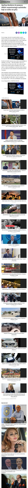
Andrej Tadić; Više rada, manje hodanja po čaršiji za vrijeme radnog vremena (14, 111)
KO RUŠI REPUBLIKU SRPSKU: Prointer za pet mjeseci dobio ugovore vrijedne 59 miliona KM (14, 156)
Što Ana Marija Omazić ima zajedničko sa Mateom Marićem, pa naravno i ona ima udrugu (14, 230)
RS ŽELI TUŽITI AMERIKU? (14, 245)
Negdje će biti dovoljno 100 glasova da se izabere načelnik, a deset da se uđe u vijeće (14, 364)
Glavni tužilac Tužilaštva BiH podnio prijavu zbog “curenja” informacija (14, 260)
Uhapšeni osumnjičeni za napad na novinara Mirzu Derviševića (14, 334)
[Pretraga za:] (26, 1)
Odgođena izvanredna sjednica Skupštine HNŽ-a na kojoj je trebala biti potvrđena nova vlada (14, 379)
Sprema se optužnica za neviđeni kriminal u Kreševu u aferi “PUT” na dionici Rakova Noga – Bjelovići (14, 126)
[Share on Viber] (19, 33)
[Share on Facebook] (16, 33)
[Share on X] (23, 33)
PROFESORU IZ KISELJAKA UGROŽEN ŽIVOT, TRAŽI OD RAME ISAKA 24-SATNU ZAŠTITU (14, 171)
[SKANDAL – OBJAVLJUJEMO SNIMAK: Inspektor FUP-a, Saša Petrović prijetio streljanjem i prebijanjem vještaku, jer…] (14, 414)
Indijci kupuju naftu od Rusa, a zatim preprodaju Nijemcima (14, 200)
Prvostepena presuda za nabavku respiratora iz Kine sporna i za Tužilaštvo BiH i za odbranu (14, 304)
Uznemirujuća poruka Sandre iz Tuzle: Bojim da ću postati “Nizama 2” (14, 349)
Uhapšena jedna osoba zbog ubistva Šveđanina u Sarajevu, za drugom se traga (14, 275)
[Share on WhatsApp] (21, 33)
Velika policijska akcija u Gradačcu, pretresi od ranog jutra (14, 289)
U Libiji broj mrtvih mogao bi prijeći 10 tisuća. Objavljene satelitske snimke (14, 319)
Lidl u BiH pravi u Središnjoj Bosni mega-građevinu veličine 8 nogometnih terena (14, 186)
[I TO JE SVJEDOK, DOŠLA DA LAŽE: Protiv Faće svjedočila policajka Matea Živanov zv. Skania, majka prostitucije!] (14, 440)
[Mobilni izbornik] (24, 1)
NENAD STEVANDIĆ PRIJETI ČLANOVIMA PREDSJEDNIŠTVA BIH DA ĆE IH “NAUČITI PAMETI (14, 141)
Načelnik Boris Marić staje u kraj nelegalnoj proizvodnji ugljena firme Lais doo (14, 215)
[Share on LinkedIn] (26, 33)
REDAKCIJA (12, 27)
